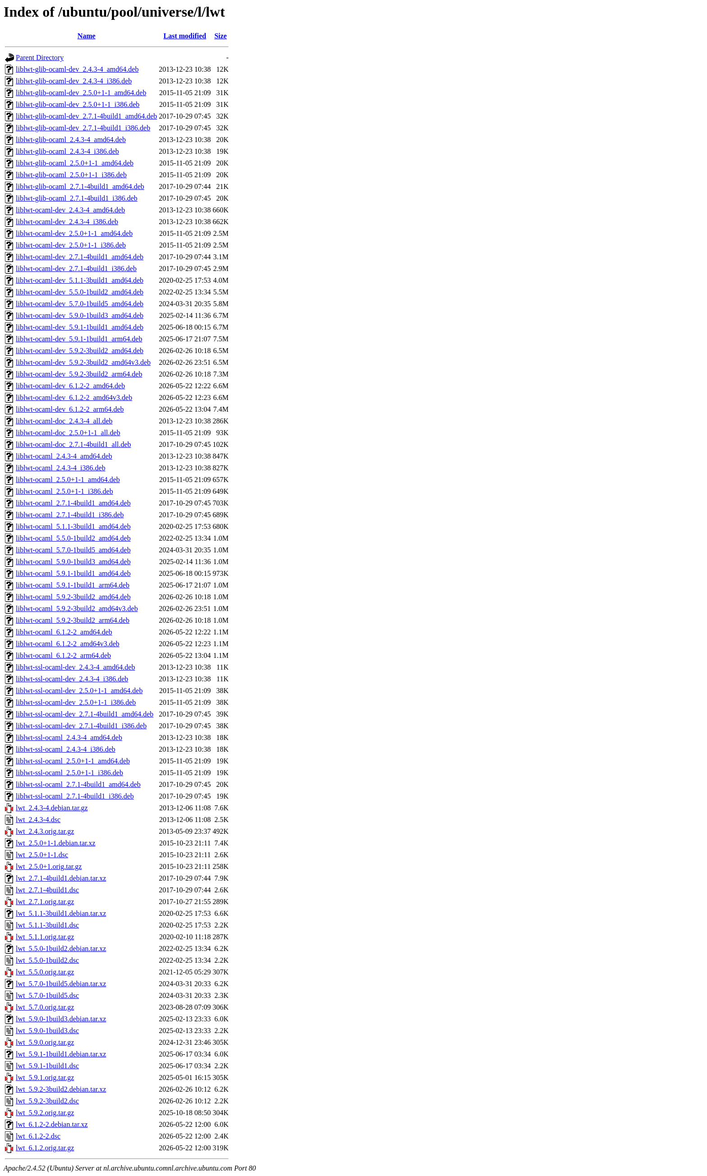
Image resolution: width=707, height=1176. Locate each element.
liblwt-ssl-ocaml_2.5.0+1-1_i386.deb (69, 772)
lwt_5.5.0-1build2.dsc (47, 960)
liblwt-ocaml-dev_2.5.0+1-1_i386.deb (71, 245)
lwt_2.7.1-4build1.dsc (47, 890)
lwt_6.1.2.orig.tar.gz (45, 1148)
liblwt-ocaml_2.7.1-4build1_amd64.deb (73, 503)
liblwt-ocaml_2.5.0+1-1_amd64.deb (68, 479)
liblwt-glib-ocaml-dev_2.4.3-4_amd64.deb (77, 69)
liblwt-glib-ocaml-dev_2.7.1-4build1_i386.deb (83, 128)
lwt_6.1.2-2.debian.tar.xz (52, 1124)
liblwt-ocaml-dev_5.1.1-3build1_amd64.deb (79, 280)
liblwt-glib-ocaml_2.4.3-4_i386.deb (67, 151)
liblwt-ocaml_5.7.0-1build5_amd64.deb (73, 550)
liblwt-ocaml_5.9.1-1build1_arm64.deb (72, 585)
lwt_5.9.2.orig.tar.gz (45, 1112)
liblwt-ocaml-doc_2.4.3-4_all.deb (64, 421)
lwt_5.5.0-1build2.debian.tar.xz (61, 948)
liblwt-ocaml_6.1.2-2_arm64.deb (63, 655)
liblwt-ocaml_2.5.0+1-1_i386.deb (64, 491)
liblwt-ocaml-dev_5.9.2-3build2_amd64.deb (79, 350)
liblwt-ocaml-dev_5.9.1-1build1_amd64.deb (79, 327)
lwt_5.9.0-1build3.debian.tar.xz (61, 1019)
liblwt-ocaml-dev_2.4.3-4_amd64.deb (70, 210)
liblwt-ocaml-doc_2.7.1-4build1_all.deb (73, 444)
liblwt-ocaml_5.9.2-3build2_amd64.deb (73, 597)
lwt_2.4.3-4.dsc (38, 819)
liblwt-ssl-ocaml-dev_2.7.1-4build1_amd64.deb (84, 714)
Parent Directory (40, 57)
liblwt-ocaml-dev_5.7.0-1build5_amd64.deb (79, 304)
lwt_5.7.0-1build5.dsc (47, 995)
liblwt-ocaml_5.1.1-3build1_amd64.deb (73, 526)
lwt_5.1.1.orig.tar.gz (45, 937)
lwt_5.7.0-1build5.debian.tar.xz (61, 984)
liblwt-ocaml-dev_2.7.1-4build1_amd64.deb (79, 257)
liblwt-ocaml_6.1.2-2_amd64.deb (64, 632)
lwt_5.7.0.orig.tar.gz (45, 1007)
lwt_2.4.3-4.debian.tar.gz (52, 808)
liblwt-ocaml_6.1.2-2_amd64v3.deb (67, 644)
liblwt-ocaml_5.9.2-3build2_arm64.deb (72, 620)
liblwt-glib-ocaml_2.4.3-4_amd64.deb (71, 139)
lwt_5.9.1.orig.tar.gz (45, 1077)
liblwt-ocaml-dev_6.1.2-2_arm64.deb (70, 409)
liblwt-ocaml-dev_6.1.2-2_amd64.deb (70, 386)
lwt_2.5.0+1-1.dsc (42, 855)
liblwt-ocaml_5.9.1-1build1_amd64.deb (73, 573)
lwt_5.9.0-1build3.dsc (47, 1030)
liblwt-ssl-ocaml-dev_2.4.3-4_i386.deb (72, 679)
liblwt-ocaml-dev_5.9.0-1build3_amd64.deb (79, 315)
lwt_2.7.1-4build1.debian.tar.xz (61, 878)
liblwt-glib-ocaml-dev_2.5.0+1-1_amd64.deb (81, 92)
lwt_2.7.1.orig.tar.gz (45, 901)
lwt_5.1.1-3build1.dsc (47, 925)
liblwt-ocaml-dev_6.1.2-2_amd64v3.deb (74, 397)
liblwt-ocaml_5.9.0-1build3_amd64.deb (73, 561)
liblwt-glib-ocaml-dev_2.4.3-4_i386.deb (74, 81)
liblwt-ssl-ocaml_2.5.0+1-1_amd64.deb (73, 761)
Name (87, 36)
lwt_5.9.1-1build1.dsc (47, 1066)
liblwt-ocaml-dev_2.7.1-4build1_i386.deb (76, 268)
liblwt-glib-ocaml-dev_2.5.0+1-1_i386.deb (77, 104)
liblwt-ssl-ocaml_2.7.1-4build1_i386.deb (75, 796)
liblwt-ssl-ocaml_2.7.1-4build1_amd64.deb (78, 784)
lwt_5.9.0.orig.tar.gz (45, 1042)
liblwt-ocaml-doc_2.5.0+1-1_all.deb (68, 432)
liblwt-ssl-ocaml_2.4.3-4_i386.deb (65, 749)
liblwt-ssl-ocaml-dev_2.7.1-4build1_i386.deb (81, 726)
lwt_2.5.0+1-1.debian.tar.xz (56, 843)
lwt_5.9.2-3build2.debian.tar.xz (61, 1089)
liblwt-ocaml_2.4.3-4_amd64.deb (64, 456)
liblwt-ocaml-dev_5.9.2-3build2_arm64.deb (79, 374)
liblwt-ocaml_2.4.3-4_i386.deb (61, 468)
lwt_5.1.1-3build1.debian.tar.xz (61, 913)
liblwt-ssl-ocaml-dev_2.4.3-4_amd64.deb (75, 667)
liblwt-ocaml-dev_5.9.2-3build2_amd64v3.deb (83, 362)
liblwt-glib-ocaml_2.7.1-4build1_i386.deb (77, 198)
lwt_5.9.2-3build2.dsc (47, 1101)
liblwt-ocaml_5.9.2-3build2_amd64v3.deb (77, 608)
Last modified (185, 36)
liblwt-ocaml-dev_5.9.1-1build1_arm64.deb (79, 339)
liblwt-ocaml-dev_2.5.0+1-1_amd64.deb (74, 233)
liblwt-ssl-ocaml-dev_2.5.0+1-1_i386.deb (76, 702)
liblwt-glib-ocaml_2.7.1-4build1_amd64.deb (80, 186)
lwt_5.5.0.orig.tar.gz (45, 972)
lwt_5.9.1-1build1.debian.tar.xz (61, 1054)
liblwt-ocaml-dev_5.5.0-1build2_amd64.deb (79, 292)
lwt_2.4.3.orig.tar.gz (45, 831)
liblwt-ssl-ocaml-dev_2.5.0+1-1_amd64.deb (79, 690)
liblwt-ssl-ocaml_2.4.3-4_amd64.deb (69, 737)
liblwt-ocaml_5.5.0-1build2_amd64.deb (73, 538)
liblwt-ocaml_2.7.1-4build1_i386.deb (70, 515)
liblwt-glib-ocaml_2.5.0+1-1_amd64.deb (74, 163)
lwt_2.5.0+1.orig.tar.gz (49, 866)
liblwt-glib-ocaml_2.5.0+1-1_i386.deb (71, 175)
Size (220, 36)
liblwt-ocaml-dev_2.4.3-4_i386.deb (67, 221)
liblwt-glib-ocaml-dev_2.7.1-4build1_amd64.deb (86, 116)
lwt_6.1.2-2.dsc (38, 1136)
